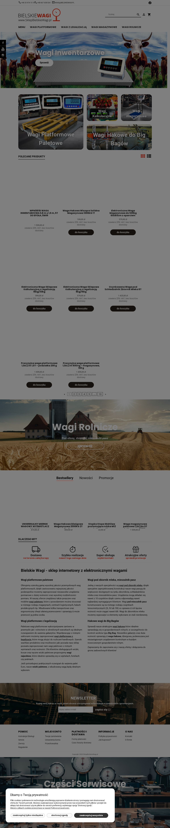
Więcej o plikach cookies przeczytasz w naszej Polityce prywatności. (40, 808)
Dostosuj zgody (59, 815)
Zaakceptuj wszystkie (91, 815)
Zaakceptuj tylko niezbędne (28, 815)
